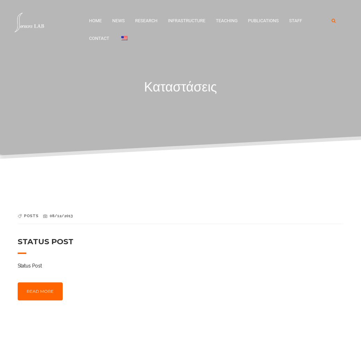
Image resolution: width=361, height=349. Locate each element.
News (118, 20)
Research (146, 20)
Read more (40, 291)
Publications (263, 20)
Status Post (45, 241)
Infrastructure (186, 20)
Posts (31, 216)
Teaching (227, 20)
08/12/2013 (61, 216)
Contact (99, 38)
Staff (295, 20)
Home (95, 20)
